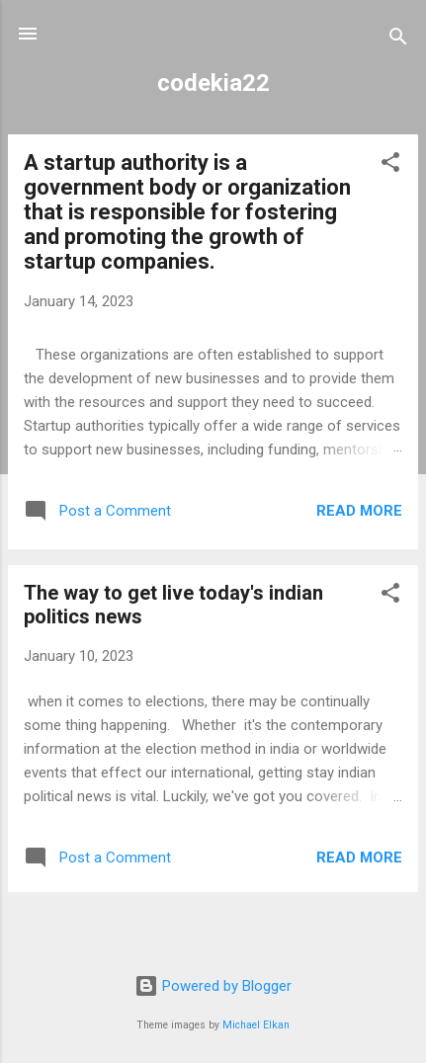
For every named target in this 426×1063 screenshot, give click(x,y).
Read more (359, 511)
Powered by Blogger (213, 986)
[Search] (398, 40)
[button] (390, 165)
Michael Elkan (256, 1025)
